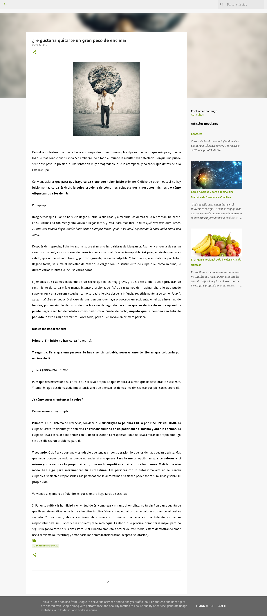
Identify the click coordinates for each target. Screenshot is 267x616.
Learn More (205, 606)
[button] (34, 52)
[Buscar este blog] (244, 4)
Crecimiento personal (46, 546)
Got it (222, 606)
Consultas (197, 114)
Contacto (196, 133)
